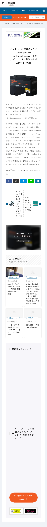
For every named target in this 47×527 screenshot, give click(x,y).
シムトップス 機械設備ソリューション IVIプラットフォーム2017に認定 (14, 330)
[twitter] (16, 181)
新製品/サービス (18, 23)
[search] (43, 17)
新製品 (23, 10)
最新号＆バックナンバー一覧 (24, 497)
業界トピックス (33, 10)
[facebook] (9, 181)
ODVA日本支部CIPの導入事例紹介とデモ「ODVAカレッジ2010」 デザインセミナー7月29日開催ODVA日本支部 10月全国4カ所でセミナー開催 (33, 294)
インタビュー (14, 10)
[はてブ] (23, 181)
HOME (4, 10)
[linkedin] (38, 181)
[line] (31, 181)
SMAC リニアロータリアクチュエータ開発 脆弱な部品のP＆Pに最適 (14, 289)
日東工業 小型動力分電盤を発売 (32, 326)
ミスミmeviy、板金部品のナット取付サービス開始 (28, 203)
